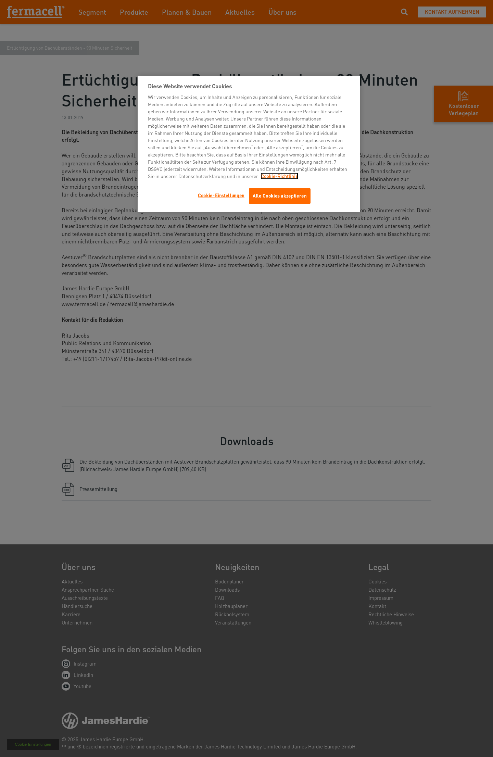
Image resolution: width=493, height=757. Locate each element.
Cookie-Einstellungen (221, 195)
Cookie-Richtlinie (279, 176)
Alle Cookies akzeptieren (280, 196)
